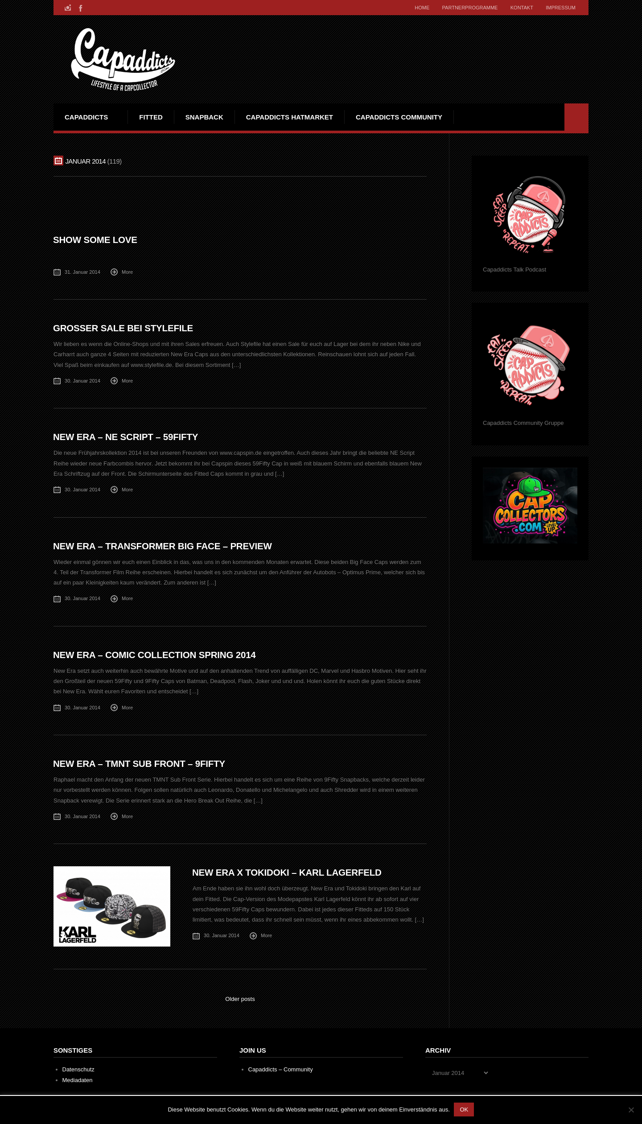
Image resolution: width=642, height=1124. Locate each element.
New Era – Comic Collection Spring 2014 (155, 653)
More (127, 271)
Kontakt (520, 7)
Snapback (204, 117)
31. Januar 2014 (82, 271)
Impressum (560, 7)
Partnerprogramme (468, 7)
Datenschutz (78, 1067)
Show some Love (95, 240)
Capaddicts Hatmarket (289, 117)
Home (419, 7)
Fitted (151, 117)
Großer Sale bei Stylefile (124, 328)
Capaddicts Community (399, 117)
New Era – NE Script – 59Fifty (126, 436)
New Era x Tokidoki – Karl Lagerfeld (288, 870)
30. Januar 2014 (82, 380)
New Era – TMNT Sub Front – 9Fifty (140, 762)
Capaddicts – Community (280, 1067)
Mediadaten (77, 1078)
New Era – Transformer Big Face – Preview (164, 545)
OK (464, 1109)
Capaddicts (86, 117)
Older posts (240, 997)
